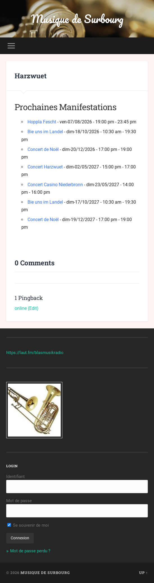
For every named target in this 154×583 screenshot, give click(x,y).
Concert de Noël (43, 149)
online (21, 308)
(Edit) (33, 308)
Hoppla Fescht (42, 121)
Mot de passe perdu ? (30, 550)
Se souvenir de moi (28, 525)
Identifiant (15, 476)
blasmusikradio (49, 352)
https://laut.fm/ (20, 352)
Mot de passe (19, 500)
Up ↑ (143, 572)
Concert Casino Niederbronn (55, 184)
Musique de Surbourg (77, 19)
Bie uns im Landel (45, 131)
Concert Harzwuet (45, 167)
